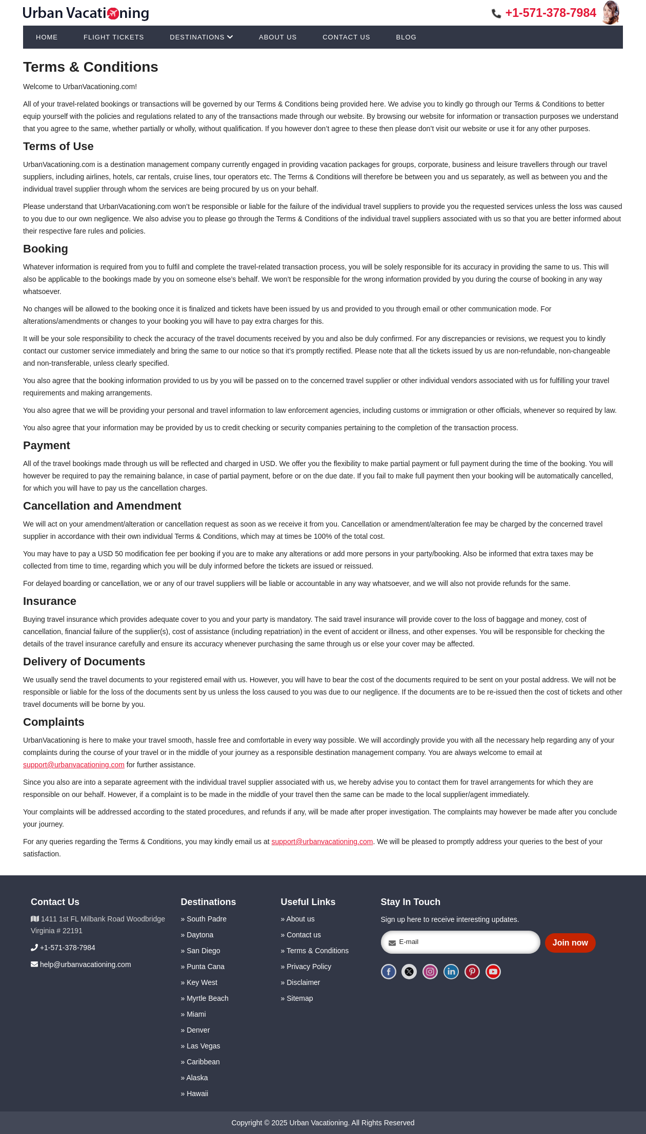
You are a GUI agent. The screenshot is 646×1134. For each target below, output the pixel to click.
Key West (202, 982)
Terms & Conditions (318, 951)
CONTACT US (346, 37)
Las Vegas (203, 1046)
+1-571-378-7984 (544, 12)
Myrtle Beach (208, 998)
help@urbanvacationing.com (81, 964)
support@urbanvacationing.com (74, 765)
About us (300, 919)
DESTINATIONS (201, 37)
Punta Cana (206, 966)
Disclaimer (303, 982)
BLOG (406, 37)
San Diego (203, 951)
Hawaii (197, 1093)
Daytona (200, 935)
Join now (570, 942)
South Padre (207, 919)
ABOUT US (278, 37)
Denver (198, 1030)
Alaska (197, 1078)
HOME (47, 37)
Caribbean (203, 1062)
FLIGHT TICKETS (114, 37)
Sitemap (300, 998)
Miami (196, 1014)
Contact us (304, 935)
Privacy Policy (309, 966)
